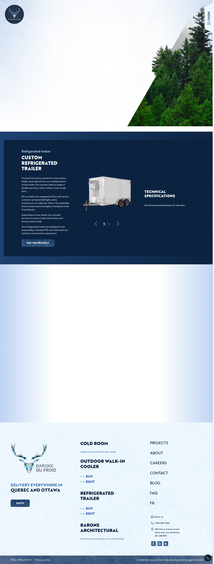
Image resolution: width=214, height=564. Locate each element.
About (156, 453)
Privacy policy (42, 559)
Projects (159, 443)
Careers (158, 463)
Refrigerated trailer (97, 496)
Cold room (94, 443)
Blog (155, 483)
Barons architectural (99, 527)
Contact (159, 473)
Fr (152, 503)
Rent (90, 482)
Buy (89, 476)
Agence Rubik (195, 559)
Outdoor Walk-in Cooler (102, 464)
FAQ (153, 493)
